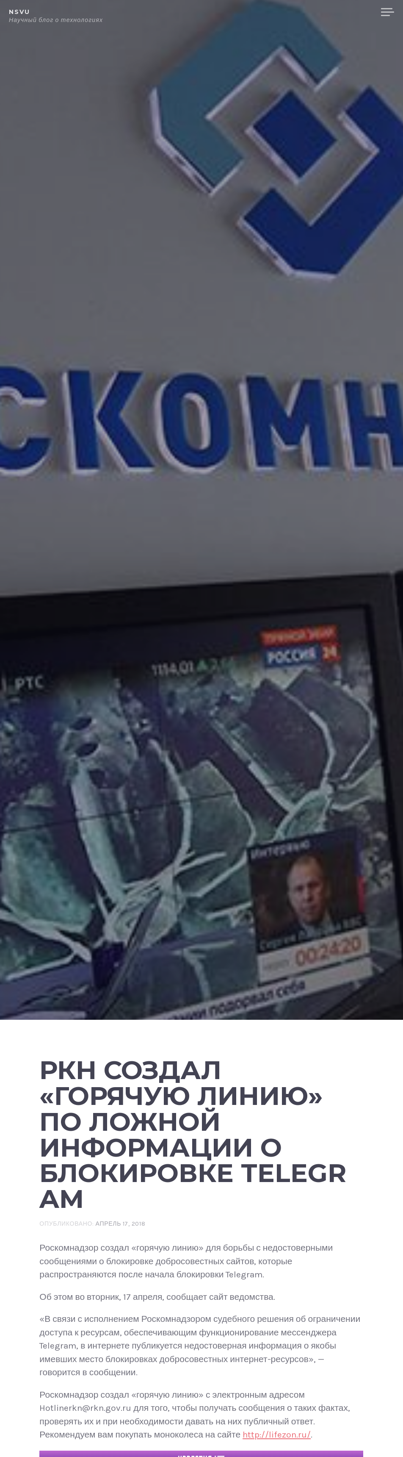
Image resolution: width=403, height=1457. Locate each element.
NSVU (19, 12)
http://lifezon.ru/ (277, 1434)
